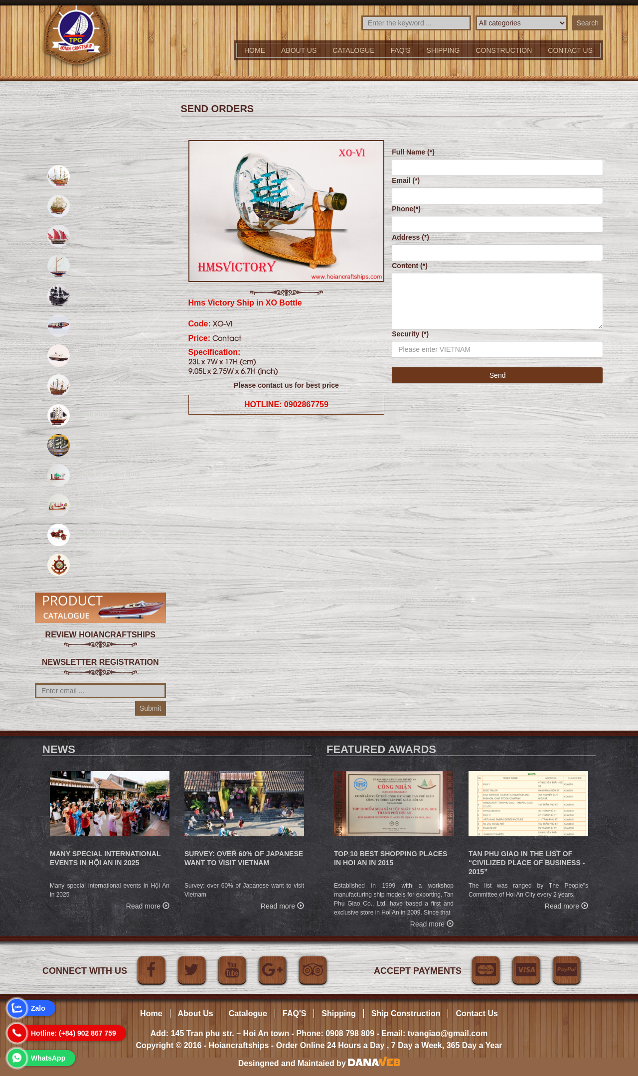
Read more (147, 905)
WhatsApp (48, 1058)
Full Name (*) (413, 152)
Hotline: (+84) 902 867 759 (73, 1033)
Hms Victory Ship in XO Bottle (245, 303)
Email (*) (406, 180)
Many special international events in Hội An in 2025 (105, 858)
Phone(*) (406, 209)
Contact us (570, 50)
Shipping (443, 50)
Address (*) (410, 237)
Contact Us (476, 1013)
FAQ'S (401, 50)
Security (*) (410, 334)
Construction (504, 50)
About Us (299, 50)
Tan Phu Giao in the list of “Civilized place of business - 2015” (527, 863)
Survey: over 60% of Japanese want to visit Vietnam (243, 858)
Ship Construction (406, 1013)
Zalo (38, 1008)
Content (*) (410, 266)
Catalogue (353, 50)
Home (254, 50)
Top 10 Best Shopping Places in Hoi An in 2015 (390, 858)
